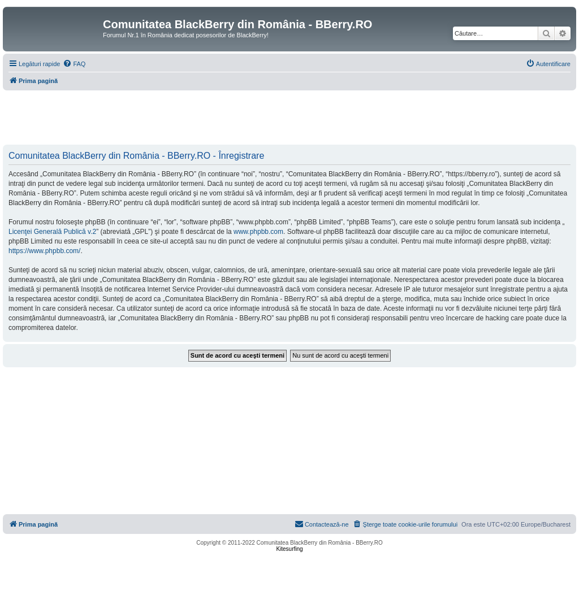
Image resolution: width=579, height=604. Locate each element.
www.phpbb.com (258, 232)
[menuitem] (74, 64)
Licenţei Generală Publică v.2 (52, 232)
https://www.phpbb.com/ (44, 251)
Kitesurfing (289, 549)
